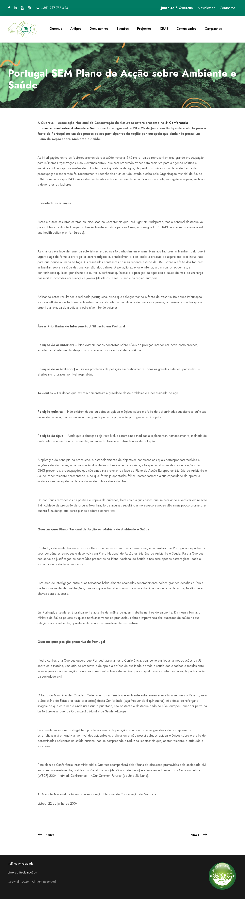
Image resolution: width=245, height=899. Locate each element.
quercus (14, 64)
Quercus (55, 28)
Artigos (75, 28)
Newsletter (206, 7)
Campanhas (213, 28)
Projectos (144, 28)
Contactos (227, 7)
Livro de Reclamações (22, 872)
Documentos (99, 28)
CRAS (164, 28)
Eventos (123, 28)
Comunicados (186, 28)
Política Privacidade (21, 863)
